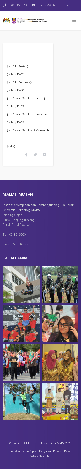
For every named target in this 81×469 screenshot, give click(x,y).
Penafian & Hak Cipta (23, 451)
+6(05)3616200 (18, 5)
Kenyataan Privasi (50, 451)
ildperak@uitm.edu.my (52, 5)
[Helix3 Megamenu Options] (74, 20)
